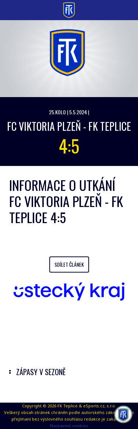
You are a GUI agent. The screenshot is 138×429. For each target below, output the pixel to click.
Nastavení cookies (69, 425)
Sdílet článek (69, 264)
